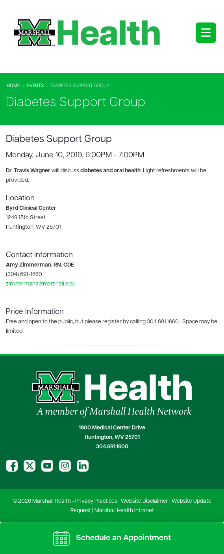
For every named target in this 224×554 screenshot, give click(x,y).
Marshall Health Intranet (124, 511)
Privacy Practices (96, 501)
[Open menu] (206, 32)
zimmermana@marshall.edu (40, 284)
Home (13, 86)
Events (35, 86)
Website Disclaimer (144, 501)
